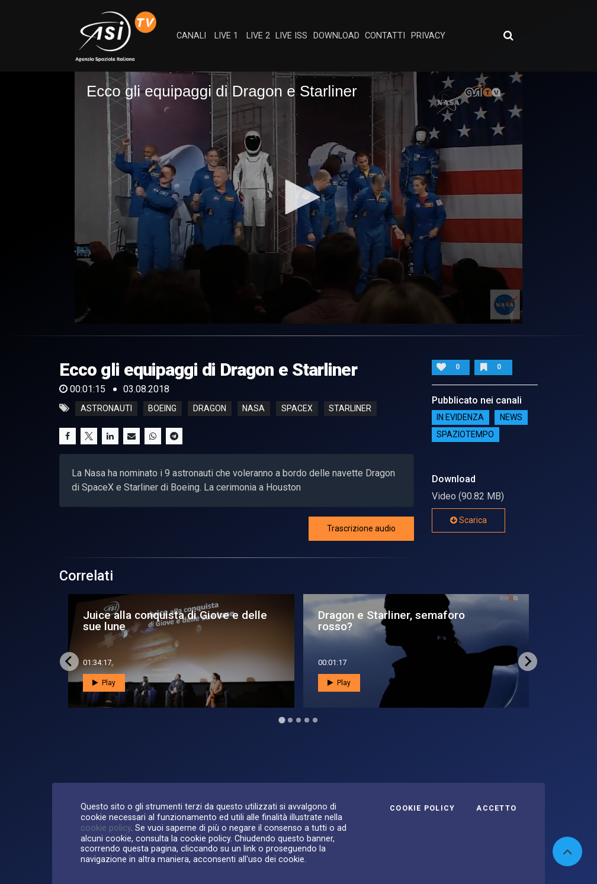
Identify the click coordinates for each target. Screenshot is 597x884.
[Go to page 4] (306, 720)
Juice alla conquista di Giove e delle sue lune (175, 620)
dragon (209, 408)
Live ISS (291, 36)
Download (336, 36)
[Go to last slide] (69, 661)
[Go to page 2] (290, 720)
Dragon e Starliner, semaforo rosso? (391, 620)
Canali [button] (191, 36)
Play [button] (103, 683)
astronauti (106, 408)
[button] (298, 197)
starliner (350, 408)
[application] (298, 197)
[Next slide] (527, 661)
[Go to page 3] (298, 720)
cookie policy (106, 828)
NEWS (511, 417)
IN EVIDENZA (460, 417)
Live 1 (226, 36)
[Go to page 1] (281, 720)
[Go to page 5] (315, 720)
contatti (385, 36)
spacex (297, 408)
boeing (162, 408)
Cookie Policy (422, 808)
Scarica (468, 520)
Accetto (496, 808)
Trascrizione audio (361, 528)
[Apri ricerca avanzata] (508, 35)
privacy (428, 36)
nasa (253, 408)
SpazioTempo (465, 435)
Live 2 (258, 36)
